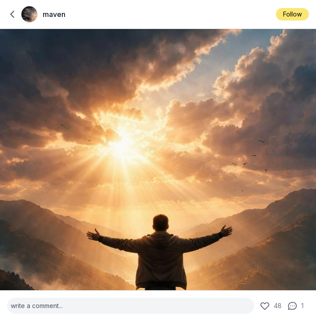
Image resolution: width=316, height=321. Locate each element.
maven (54, 14)
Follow (292, 14)
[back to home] (12, 14)
